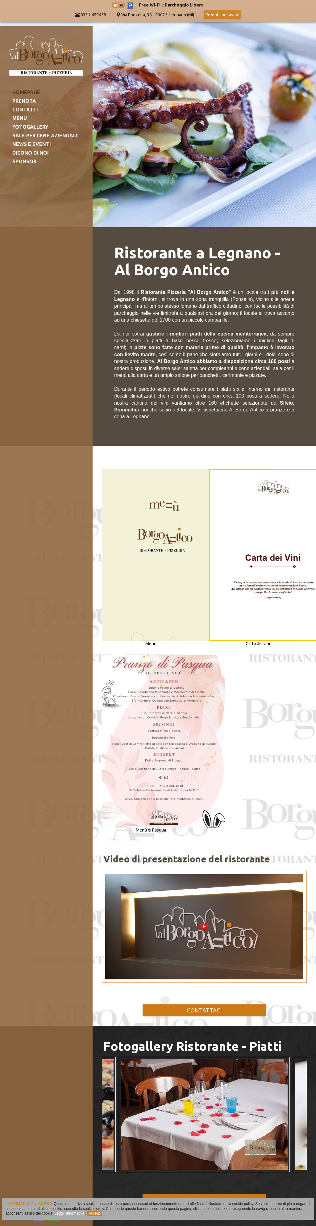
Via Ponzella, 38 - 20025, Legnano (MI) (157, 14)
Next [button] (296, 1114)
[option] (204, 1114)
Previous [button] (112, 1114)
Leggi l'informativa (69, 1213)
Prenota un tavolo (222, 14)
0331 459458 (90, 14)
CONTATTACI (204, 1010)
